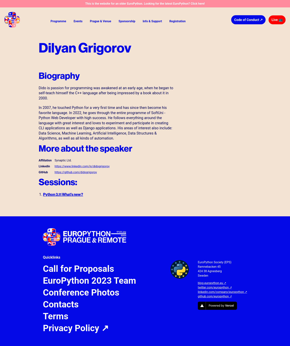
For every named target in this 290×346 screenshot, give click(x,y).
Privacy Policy (76, 328)
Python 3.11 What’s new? (63, 194)
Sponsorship (127, 21)
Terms (55, 316)
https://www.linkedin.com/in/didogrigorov (82, 166)
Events (78, 21)
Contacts (61, 304)
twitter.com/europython (215, 287)
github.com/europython (215, 296)
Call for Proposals (78, 268)
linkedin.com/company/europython (222, 292)
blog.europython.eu (212, 283)
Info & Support (152, 21)
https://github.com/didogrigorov (76, 172)
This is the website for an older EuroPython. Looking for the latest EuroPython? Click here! (145, 3)
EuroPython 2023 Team (89, 280)
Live (277, 20)
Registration (177, 21)
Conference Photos (81, 292)
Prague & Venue (100, 21)
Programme (58, 21)
